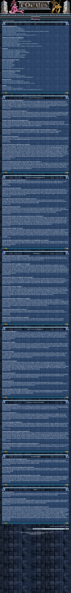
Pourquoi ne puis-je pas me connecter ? (11, 27)
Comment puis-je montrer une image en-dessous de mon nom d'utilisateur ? (20, 43)
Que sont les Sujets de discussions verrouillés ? (13, 68)
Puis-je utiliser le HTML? (8, 62)
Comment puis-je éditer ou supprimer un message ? (14, 51)
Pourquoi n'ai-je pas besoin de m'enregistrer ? (13, 28)
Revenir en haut (6, 108)
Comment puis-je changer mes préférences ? (12, 38)
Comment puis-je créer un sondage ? (11, 53)
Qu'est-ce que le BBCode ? (8, 61)
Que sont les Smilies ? (7, 63)
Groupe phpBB (55, 493)
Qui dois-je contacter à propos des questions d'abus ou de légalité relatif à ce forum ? (22, 89)
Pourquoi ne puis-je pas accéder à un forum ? (13, 56)
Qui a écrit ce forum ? (7, 87)
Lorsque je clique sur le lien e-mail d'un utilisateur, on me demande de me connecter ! (22, 46)
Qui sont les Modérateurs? (8, 73)
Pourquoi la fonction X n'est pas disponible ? (12, 88)
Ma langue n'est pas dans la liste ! (10, 42)
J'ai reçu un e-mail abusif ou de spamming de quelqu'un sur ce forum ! (18, 83)
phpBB (26, 532)
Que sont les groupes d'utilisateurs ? (10, 74)
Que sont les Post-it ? (7, 67)
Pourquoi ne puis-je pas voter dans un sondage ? (13, 57)
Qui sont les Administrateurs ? (9, 72)
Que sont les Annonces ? (8, 66)
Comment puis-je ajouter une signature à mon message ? (15, 52)
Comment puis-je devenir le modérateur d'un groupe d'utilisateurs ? (18, 77)
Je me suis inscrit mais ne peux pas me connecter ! (14, 33)
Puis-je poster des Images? (8, 64)
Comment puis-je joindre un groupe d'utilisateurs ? (14, 75)
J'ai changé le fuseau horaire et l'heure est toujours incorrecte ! (17, 41)
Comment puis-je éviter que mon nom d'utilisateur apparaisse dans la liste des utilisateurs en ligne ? (25, 31)
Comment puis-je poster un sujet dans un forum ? (13, 50)
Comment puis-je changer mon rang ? (11, 45)
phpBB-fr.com (48, 532)
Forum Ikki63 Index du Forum (8, 20)
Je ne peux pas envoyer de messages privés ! (13, 80)
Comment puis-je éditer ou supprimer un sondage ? (14, 54)
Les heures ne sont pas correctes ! (10, 40)
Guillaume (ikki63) (37, 534)
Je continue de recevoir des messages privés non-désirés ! (16, 82)
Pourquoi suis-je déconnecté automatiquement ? (13, 30)
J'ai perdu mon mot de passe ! (9, 32)
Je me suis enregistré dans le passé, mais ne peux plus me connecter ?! (19, 35)
